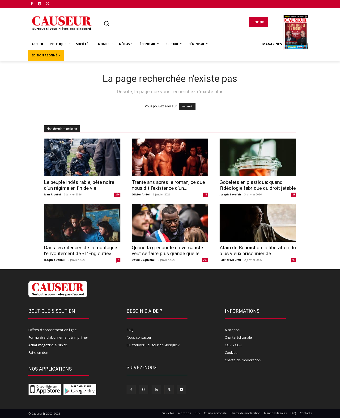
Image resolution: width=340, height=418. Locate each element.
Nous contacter (139, 337)
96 (293, 260)
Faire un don (38, 352)
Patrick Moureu (230, 260)
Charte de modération (243, 360)
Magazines (285, 44)
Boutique (59, 3)
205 (205, 260)
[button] (106, 23)
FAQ (130, 329)
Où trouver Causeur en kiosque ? (153, 344)
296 (117, 194)
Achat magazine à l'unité (47, 344)
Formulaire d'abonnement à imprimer (58, 337)
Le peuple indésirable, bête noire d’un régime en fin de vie (79, 185)
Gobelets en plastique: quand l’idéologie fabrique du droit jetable (258, 185)
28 (293, 194)
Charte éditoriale (238, 337)
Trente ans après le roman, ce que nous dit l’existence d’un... (168, 185)
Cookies (231, 352)
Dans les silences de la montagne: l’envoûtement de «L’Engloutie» (81, 250)
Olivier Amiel (141, 194)
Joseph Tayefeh (230, 194)
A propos (232, 329)
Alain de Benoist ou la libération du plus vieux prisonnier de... (258, 250)
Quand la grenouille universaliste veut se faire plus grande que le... (167, 250)
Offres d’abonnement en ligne (52, 329)
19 (205, 194)
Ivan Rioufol (52, 194)
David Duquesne (143, 260)
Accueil (187, 106)
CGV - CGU (233, 344)
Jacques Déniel (54, 260)
